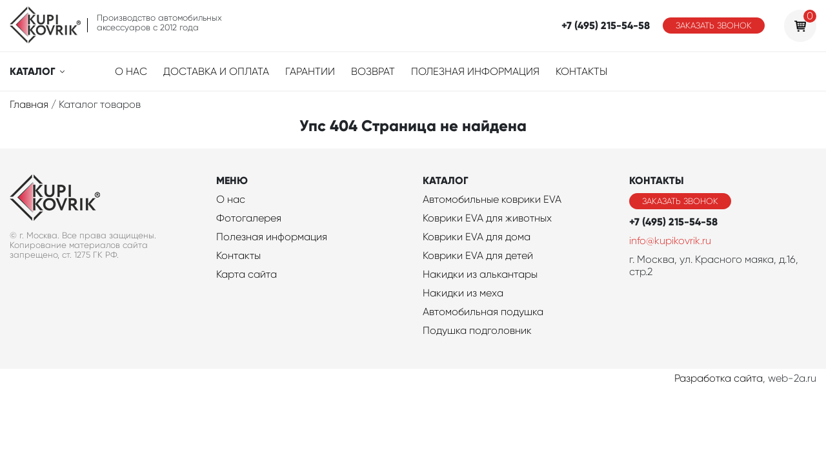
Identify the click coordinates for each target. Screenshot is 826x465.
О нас (131, 71)
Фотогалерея (248, 218)
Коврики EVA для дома (476, 237)
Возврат (373, 71)
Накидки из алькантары (480, 274)
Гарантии (310, 71)
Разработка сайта (718, 378)
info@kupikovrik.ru (670, 240)
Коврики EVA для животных (487, 218)
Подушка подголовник (477, 330)
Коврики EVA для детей (478, 255)
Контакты (581, 71)
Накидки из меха (463, 293)
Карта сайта (246, 274)
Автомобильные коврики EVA (492, 199)
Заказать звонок (714, 25)
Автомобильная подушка (483, 311)
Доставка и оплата (216, 71)
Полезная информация (475, 71)
